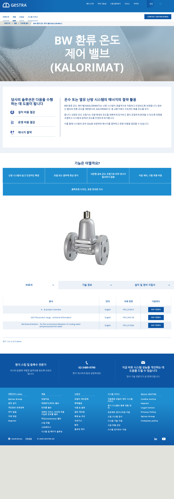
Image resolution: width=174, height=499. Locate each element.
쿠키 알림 (12, 412)
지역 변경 (28, 439)
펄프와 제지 (79, 429)
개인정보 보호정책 (16, 407)
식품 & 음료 (79, 407)
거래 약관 (12, 416)
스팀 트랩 (45, 423)
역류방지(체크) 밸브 (50, 403)
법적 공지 (12, 403)
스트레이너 (46, 427)
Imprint (12, 420)
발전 (76, 425)
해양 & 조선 (79, 416)
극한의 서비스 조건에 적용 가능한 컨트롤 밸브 (52, 413)
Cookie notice (148, 399)
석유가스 (78, 420)
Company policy (149, 420)
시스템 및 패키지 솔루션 (51, 431)
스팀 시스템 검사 (115, 416)
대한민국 (7, 23)
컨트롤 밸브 (24, 23)
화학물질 (78, 403)
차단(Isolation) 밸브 (51, 418)
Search (161, 4)
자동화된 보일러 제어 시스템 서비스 (120, 400)
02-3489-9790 (86, 367)
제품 (15, 23)
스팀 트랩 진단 (114, 425)
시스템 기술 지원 (115, 421)
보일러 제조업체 (81, 399)
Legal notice (148, 407)
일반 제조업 (79, 412)
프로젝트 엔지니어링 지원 (119, 412)
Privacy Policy (148, 412)
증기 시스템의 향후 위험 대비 (119, 406)
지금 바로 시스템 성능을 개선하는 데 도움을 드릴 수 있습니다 (143, 369)
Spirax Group (15, 399)
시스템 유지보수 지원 (117, 429)
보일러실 (45, 399)
